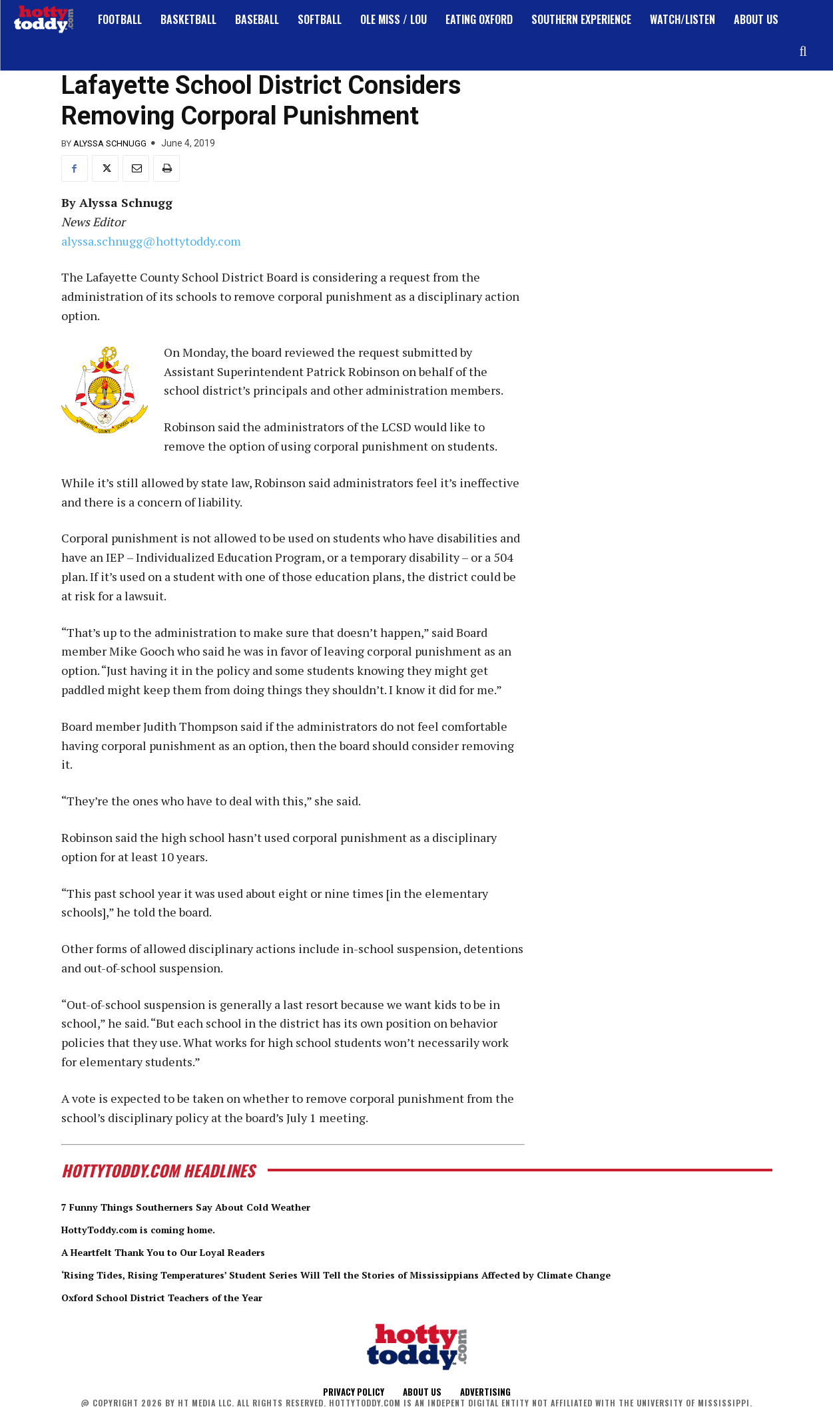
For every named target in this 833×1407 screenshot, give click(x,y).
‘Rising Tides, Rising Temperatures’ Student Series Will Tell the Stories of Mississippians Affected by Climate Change (410, 1273)
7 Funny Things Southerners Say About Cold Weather (219, 1206)
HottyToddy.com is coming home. (160, 1229)
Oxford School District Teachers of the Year (190, 1296)
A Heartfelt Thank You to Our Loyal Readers (192, 1251)
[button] (803, 51)
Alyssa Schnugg (109, 143)
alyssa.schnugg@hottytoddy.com (151, 241)
